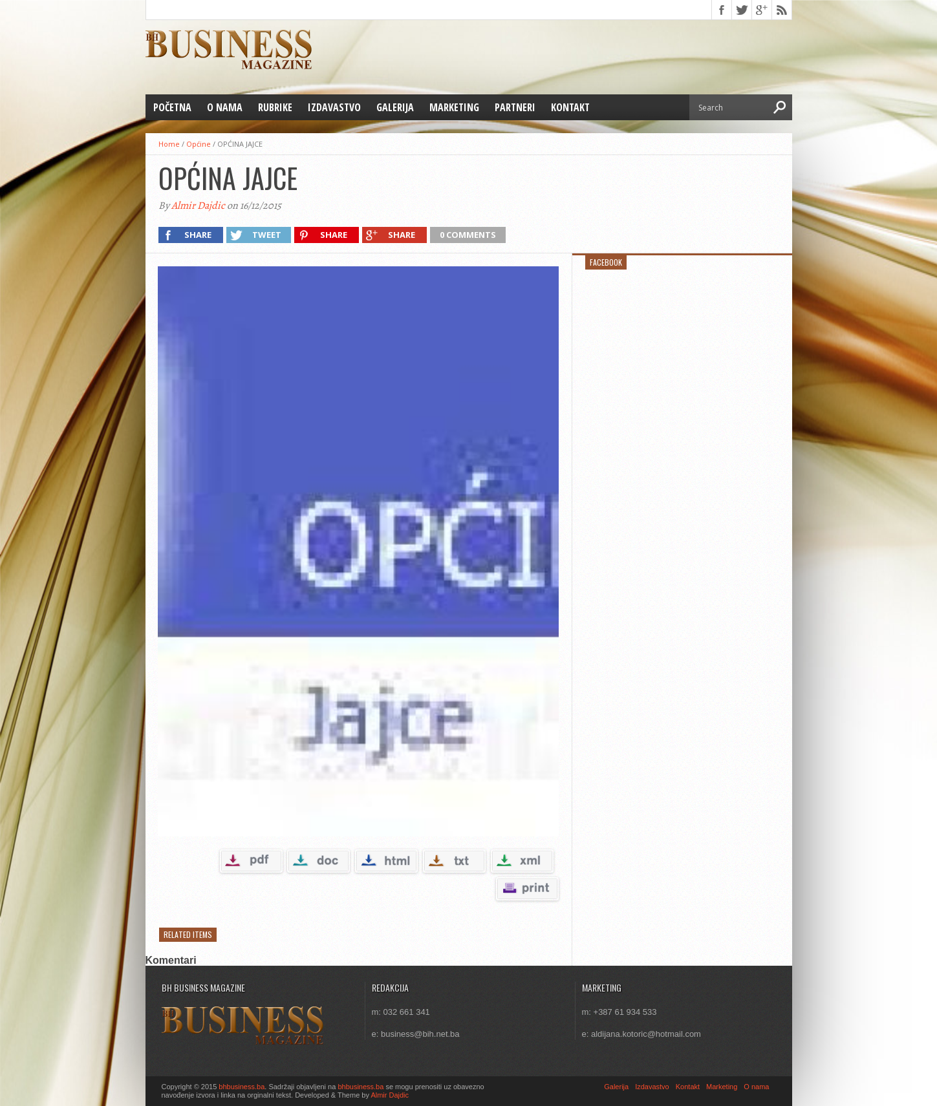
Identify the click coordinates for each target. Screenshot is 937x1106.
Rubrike (275, 107)
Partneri (515, 107)
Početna (172, 107)
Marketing (454, 107)
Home (169, 144)
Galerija (395, 107)
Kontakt (570, 107)
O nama (224, 107)
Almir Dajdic (198, 205)
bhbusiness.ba (241, 1086)
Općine (198, 144)
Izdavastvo (334, 107)
